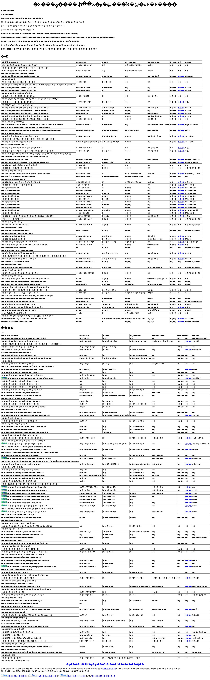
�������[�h (109, 669)
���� (181, 76)
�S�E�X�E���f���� (103, 676)
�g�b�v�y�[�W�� (73, 676)
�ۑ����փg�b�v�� (42, 676)
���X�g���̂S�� (13, 676)
